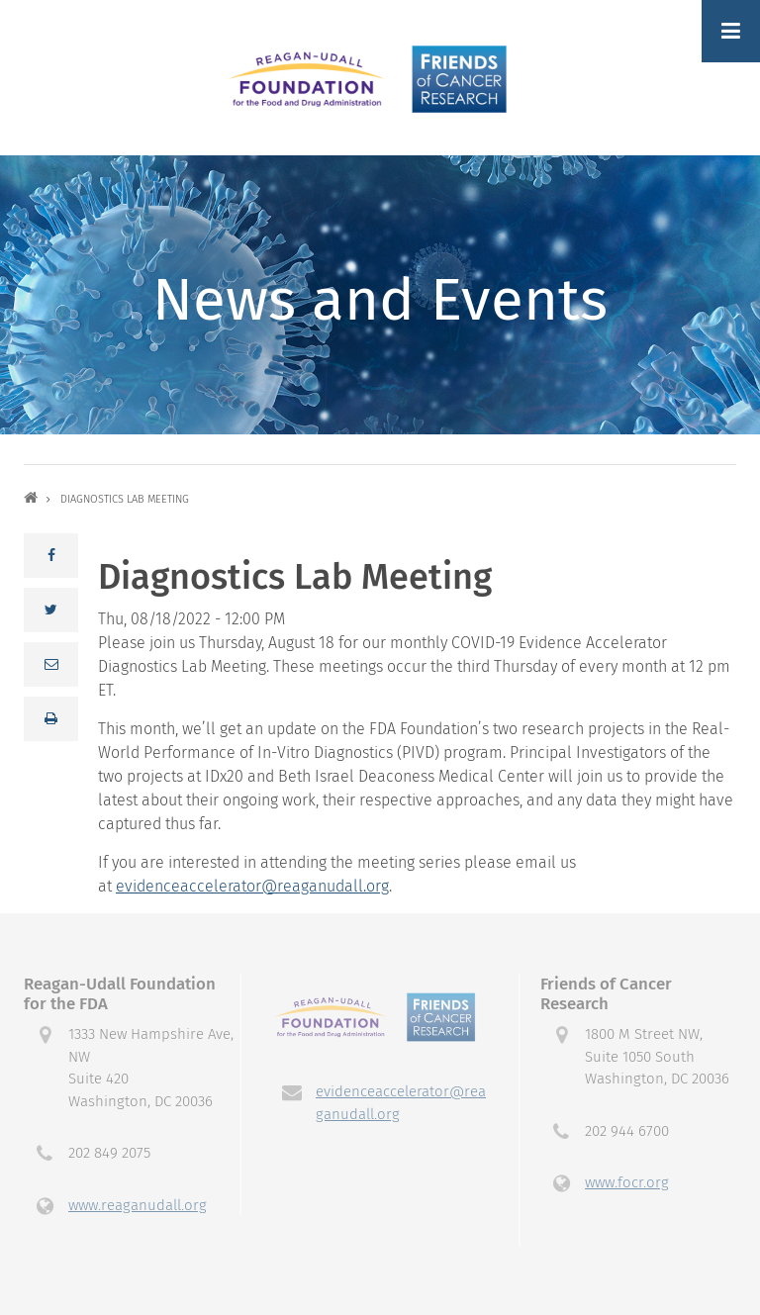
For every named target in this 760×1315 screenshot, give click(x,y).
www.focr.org (627, 1182)
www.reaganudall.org (137, 1205)
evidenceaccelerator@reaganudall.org (252, 886)
